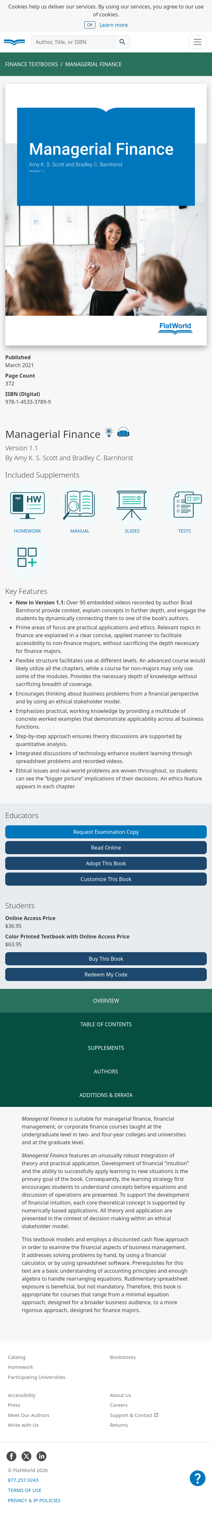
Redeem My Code (106, 974)
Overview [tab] (106, 1000)
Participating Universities (36, 1377)
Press (14, 1405)
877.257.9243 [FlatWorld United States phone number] (23, 1480)
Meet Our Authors (28, 1415)
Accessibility (22, 1395)
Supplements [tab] (106, 1047)
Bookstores (123, 1357)
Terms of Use (24, 1490)
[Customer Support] (197, 1482)
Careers (119, 1405)
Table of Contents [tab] (106, 1024)
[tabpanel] (106, 1214)
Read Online (106, 847)
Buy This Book (106, 958)
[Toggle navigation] (197, 42)
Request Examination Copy (106, 831)
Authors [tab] (106, 1071)
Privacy (17, 1500)
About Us (120, 1395)
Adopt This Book (106, 863)
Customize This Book (106, 879)
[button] (27, 508)
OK (90, 25)
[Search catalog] (122, 42)
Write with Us (23, 1425)
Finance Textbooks (31, 64)
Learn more (113, 25)
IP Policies (46, 1500)
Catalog (16, 1357)
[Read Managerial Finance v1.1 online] (106, 214)
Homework (20, 1367)
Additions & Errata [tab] (106, 1095)
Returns (119, 1425)
